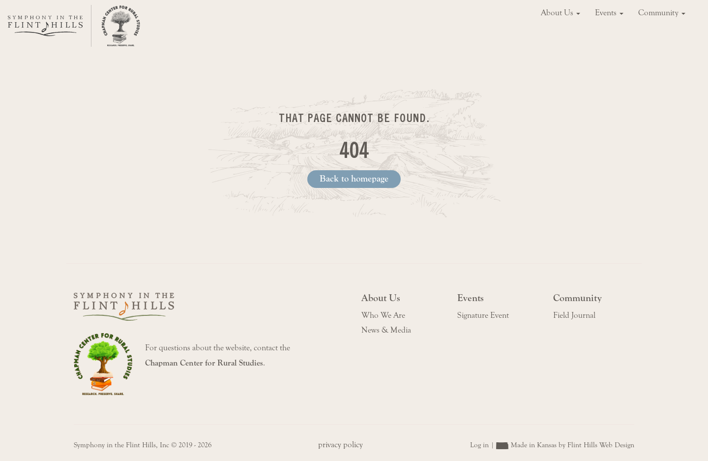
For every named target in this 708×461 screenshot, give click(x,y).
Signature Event (483, 315)
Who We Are (383, 315)
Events (609, 13)
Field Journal (574, 315)
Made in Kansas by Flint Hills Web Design (572, 445)
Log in (479, 445)
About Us (560, 13)
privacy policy (340, 445)
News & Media (386, 330)
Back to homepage (354, 178)
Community (661, 13)
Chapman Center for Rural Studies (204, 363)
